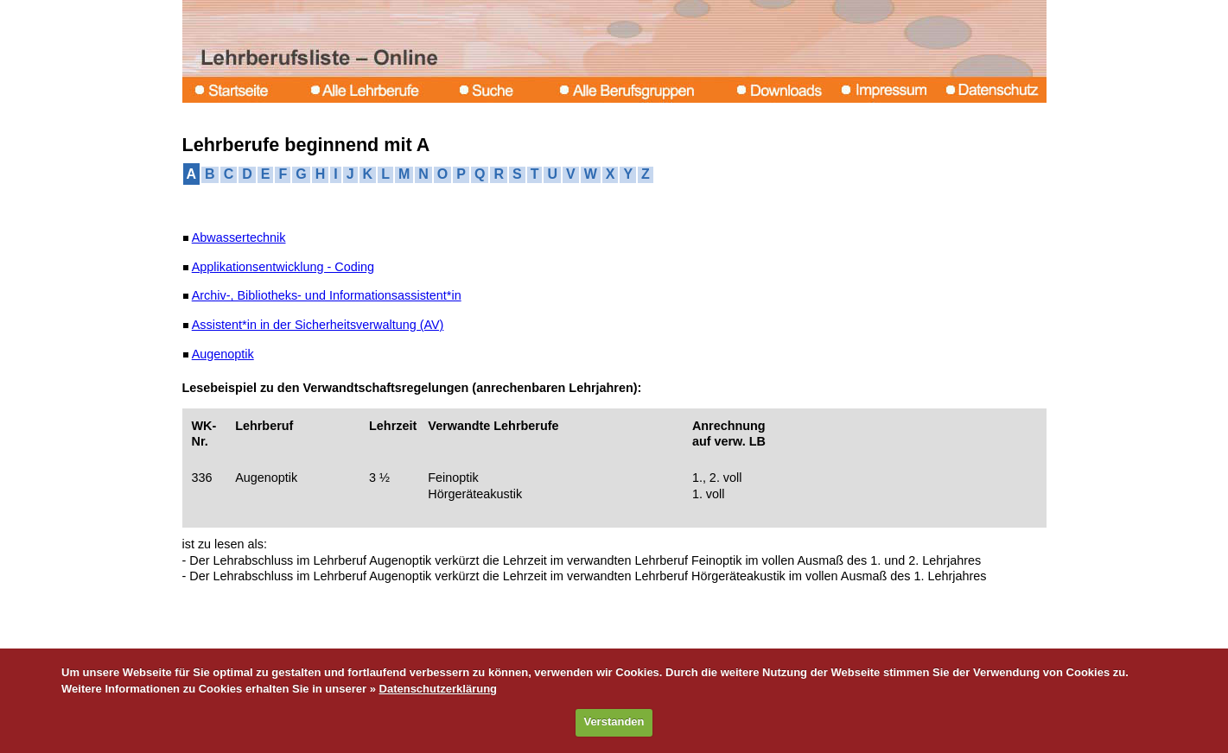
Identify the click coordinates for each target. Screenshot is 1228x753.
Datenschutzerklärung (438, 688)
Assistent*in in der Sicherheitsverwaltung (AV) (318, 325)
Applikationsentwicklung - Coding (283, 267)
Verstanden (613, 721)
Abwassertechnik (239, 237)
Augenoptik (223, 354)
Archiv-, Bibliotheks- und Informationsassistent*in (326, 295)
